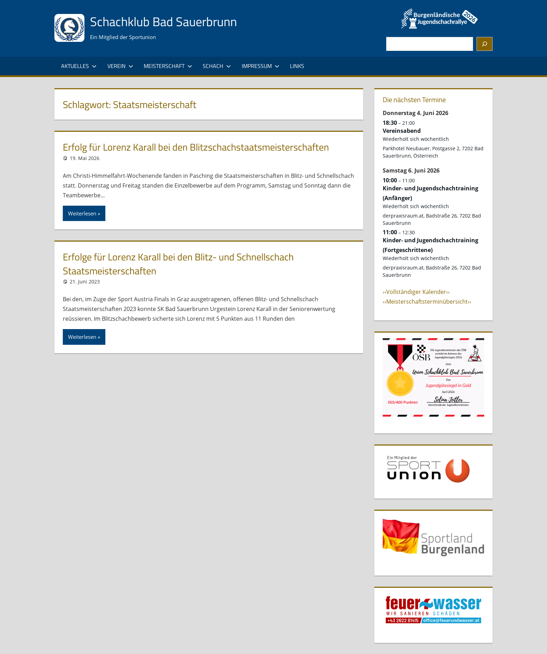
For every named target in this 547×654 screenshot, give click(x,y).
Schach (217, 66)
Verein (120, 66)
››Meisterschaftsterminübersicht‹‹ (427, 301)
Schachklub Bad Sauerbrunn (163, 21)
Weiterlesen (82, 213)
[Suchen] (485, 44)
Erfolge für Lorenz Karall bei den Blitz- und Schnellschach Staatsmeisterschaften (178, 263)
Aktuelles (79, 66)
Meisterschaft (168, 66)
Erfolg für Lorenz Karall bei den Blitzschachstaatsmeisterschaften (196, 146)
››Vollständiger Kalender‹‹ (416, 292)
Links (297, 66)
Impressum (260, 66)
